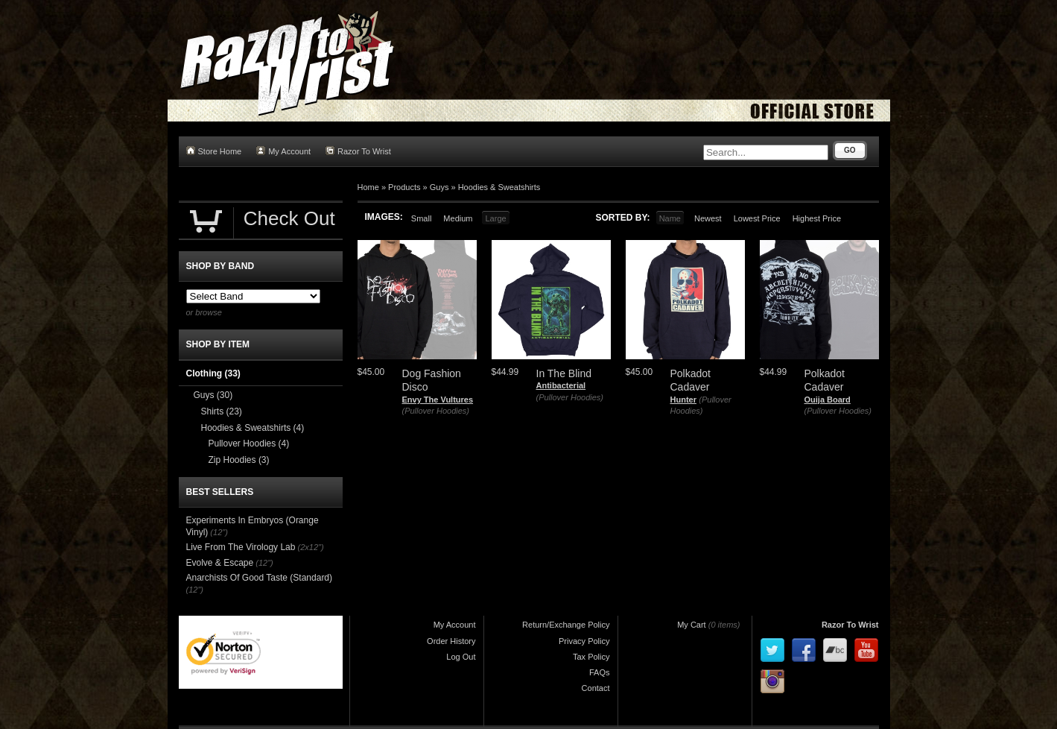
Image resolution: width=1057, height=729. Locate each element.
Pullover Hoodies (249, 443)
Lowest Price (757, 218)
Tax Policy (591, 656)
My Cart (691, 624)
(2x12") (311, 547)
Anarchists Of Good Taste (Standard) (259, 577)
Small (421, 218)
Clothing (213, 373)
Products (404, 187)
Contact (596, 688)
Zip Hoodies (239, 460)
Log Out (460, 656)
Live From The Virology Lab (241, 547)
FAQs (599, 672)
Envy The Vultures (438, 399)
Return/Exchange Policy (565, 624)
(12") (218, 532)
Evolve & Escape (220, 563)
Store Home (214, 151)
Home (368, 187)
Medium (457, 218)
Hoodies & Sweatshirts (499, 187)
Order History (451, 641)
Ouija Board (827, 399)
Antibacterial (561, 385)
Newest (708, 218)
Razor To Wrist (358, 151)
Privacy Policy (584, 641)
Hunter (683, 399)
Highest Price (817, 218)
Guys (439, 187)
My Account (283, 151)
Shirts (221, 411)
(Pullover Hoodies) (435, 410)
